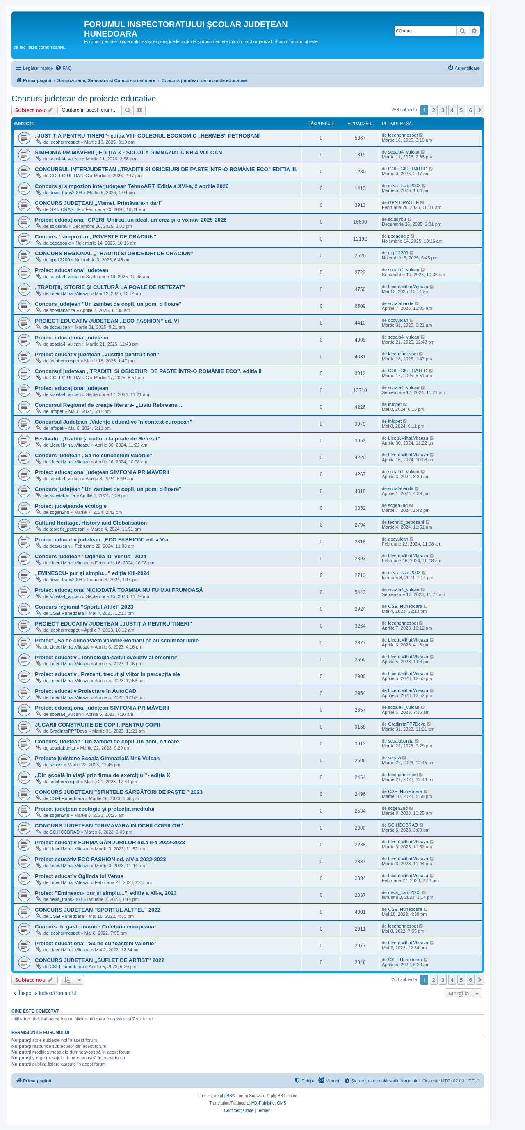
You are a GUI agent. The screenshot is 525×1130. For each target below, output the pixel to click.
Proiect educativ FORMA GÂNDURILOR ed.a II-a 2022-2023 (110, 842)
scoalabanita (62, 310)
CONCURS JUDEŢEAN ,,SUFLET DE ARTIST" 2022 (99, 960)
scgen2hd (59, 512)
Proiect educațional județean (72, 270)
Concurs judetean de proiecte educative (83, 98)
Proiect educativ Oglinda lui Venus (79, 876)
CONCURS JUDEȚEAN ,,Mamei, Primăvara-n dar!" (99, 203)
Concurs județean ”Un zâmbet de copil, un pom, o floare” (108, 741)
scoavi (56, 764)
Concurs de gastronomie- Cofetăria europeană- (95, 927)
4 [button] (452, 110)
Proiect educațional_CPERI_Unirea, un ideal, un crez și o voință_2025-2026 (131, 220)
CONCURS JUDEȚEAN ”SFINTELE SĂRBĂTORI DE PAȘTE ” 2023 (119, 792)
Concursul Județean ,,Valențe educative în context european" (113, 422)
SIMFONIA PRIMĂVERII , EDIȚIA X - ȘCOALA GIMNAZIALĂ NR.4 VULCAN (128, 152)
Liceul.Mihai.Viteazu (70, 293)
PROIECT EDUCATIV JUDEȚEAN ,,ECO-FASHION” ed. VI (107, 321)
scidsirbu (58, 226)
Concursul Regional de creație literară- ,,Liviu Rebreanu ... (109, 405)
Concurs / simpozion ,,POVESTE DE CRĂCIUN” (95, 237)
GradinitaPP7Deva (68, 731)
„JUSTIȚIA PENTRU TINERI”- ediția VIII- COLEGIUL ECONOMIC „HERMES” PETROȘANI (147, 136)
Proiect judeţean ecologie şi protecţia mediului (95, 809)
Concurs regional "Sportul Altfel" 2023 (84, 607)
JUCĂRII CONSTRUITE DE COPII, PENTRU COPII (97, 725)
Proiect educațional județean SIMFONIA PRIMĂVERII (102, 472)
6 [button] (470, 110)
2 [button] (433, 110)
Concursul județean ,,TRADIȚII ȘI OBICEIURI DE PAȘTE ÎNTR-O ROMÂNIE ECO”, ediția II (148, 371)
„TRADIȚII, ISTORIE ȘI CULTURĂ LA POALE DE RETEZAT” (110, 287)
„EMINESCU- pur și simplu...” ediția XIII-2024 (92, 573)
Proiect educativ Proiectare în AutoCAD (85, 691)
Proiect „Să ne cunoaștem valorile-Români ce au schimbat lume (117, 640)
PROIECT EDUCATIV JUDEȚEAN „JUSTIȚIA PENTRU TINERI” (113, 624)
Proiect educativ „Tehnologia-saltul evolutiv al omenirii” (106, 657)
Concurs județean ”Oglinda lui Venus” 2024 (90, 556)
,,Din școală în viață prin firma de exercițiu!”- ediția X (102, 775)
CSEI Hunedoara (67, 613)
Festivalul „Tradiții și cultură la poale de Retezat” (97, 438)
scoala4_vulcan (65, 158)
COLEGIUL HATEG (69, 175)
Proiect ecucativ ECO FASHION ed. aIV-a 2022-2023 (100, 859)
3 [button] (442, 110)
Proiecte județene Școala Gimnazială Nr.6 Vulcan (97, 758)
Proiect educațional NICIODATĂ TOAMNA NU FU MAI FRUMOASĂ (119, 590)
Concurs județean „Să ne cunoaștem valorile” (94, 455)
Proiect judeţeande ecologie (71, 506)
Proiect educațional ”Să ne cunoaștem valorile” (96, 943)
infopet (56, 411)
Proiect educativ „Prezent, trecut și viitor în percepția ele (107, 674)
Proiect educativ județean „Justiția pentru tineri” (97, 354)
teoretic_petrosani (67, 529)
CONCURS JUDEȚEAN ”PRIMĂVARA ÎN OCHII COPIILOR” (109, 826)
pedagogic (60, 243)
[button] (480, 110)
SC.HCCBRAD (65, 832)
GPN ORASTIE (65, 209)
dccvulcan (60, 327)
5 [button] (461, 110)
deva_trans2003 (66, 192)
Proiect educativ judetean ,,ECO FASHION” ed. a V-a (101, 539)
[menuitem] (63, 68)
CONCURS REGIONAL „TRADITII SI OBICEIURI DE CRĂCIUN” (114, 253)
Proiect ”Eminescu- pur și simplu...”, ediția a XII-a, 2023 (106, 893)
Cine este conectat (35, 1011)
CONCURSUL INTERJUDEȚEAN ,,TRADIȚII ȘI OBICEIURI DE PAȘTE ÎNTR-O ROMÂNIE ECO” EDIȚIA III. (166, 169)
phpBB (226, 1095)
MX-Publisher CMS (268, 1103)
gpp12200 (60, 259)
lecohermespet (64, 142)
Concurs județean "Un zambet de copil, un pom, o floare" (108, 304)
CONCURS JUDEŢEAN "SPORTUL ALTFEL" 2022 (97, 910)
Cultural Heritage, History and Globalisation (91, 523)
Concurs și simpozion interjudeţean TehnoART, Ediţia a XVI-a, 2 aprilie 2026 (131, 186)
